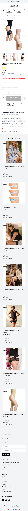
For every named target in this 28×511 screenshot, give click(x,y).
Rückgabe (4, 467)
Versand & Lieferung (6, 465)
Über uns (4, 484)
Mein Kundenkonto (6, 477)
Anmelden (6, 454)
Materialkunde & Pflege (7, 487)
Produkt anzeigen (7, 176)
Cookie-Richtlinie (6, 472)
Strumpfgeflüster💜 (6, 491)
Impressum (4, 474)
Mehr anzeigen (6, 129)
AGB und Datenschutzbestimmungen (10, 462)
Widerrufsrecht (5, 469)
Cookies (3, 489)
